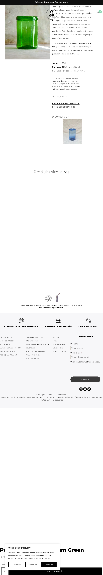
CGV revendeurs (33, 355)
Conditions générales (35, 351)
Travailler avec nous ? (35, 337)
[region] (32, 557)
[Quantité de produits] (4, 571)
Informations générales (63, 107)
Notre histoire (59, 344)
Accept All (48, 564)
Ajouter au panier (55, 571)
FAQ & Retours (32, 358)
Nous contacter (59, 351)
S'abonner (85, 379)
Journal (56, 337)
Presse (56, 341)
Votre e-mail (76, 353)
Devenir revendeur (34, 341)
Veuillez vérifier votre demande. (85, 362)
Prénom (74, 344)
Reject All (33, 564)
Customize (16, 564)
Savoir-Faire (58, 348)
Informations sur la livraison (66, 103)
